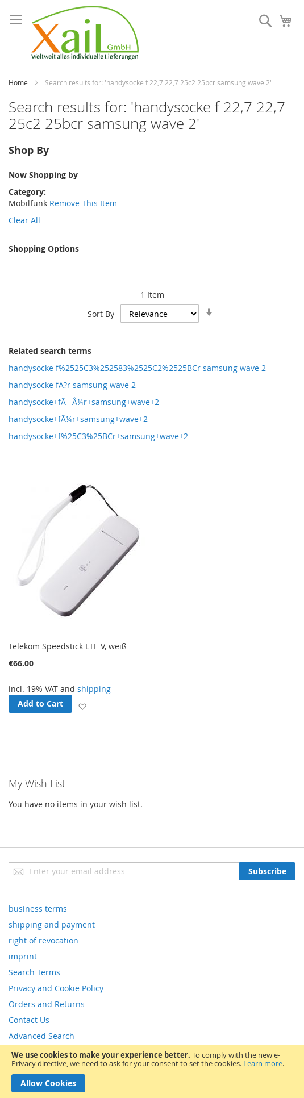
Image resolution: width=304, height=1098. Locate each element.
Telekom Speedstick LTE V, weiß (68, 646)
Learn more (262, 1063)
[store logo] (85, 33)
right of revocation (43, 940)
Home (18, 82)
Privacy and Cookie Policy (56, 988)
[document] (152, 1071)
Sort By (101, 313)
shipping (94, 688)
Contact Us (29, 1019)
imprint (23, 956)
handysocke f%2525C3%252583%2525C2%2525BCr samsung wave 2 (137, 367)
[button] (82, 706)
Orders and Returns (47, 1004)
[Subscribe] (267, 871)
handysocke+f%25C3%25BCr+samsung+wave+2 (98, 436)
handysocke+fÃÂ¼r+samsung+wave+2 (84, 401)
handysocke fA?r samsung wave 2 (72, 384)
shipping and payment (52, 924)
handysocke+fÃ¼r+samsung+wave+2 (78, 419)
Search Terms (34, 972)
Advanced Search (41, 1035)
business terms (38, 908)
